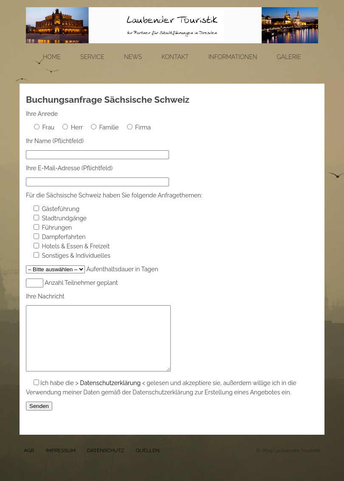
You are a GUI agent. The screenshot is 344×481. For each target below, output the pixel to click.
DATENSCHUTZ (105, 463)
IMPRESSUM (60, 463)
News (133, 56)
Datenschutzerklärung (110, 395)
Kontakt (175, 56)
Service (92, 56)
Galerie (289, 56)
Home (52, 56)
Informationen (232, 56)
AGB (29, 463)
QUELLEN (148, 463)
